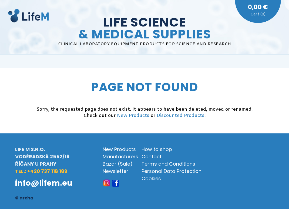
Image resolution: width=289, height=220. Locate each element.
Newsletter (115, 171)
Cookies (151, 178)
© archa (24, 198)
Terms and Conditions (168, 163)
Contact (152, 156)
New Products (133, 116)
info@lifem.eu (43, 183)
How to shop (157, 149)
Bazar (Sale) (118, 163)
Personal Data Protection (171, 171)
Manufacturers (120, 156)
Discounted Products (180, 116)
